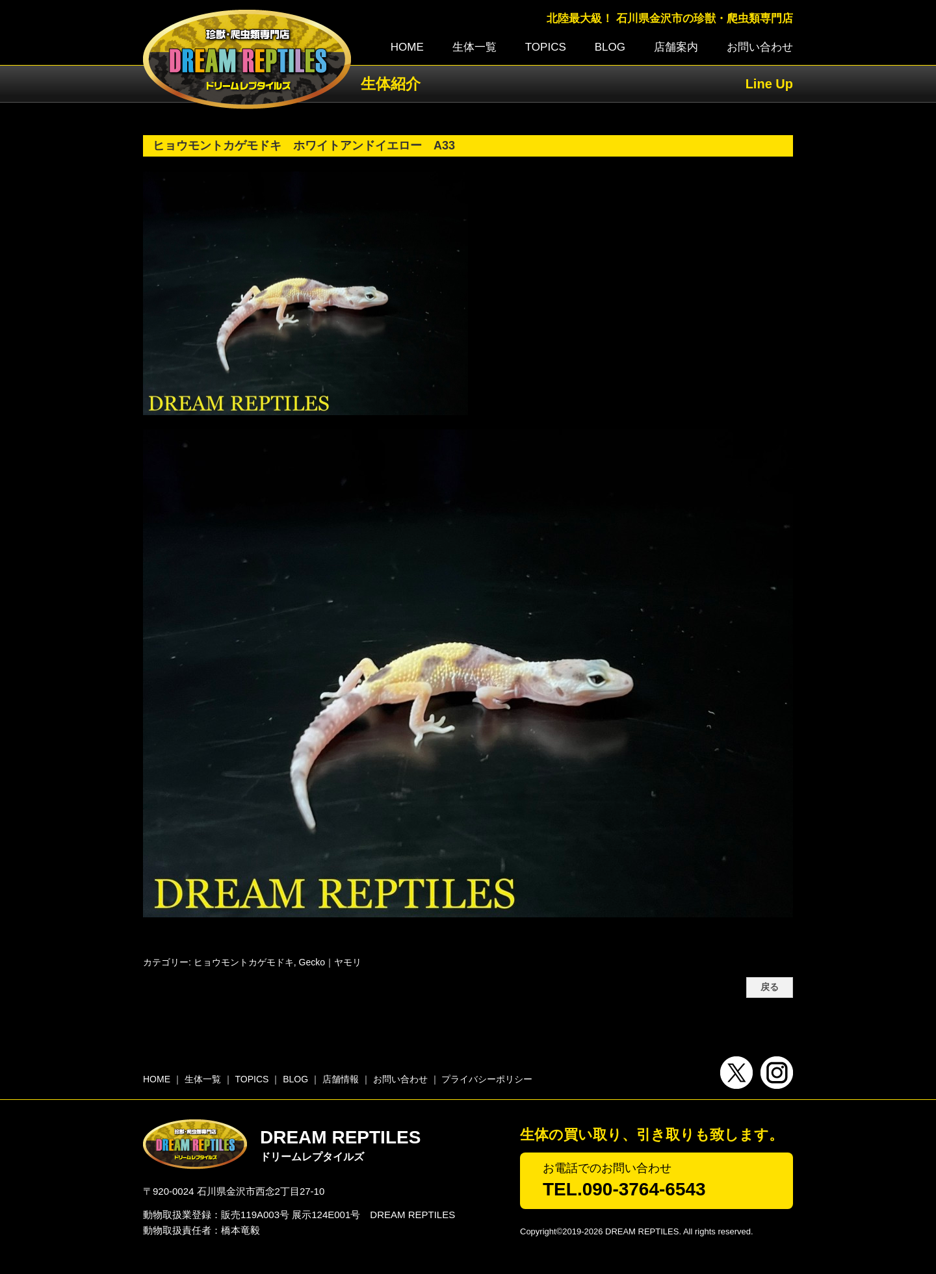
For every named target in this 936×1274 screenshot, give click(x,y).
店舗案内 (676, 47)
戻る (769, 987)
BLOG (610, 47)
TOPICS (545, 47)
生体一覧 (474, 47)
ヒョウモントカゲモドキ (244, 962)
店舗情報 (340, 1079)
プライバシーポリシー (486, 1079)
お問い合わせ (760, 47)
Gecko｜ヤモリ (330, 962)
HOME (407, 47)
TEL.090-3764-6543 (624, 1189)
